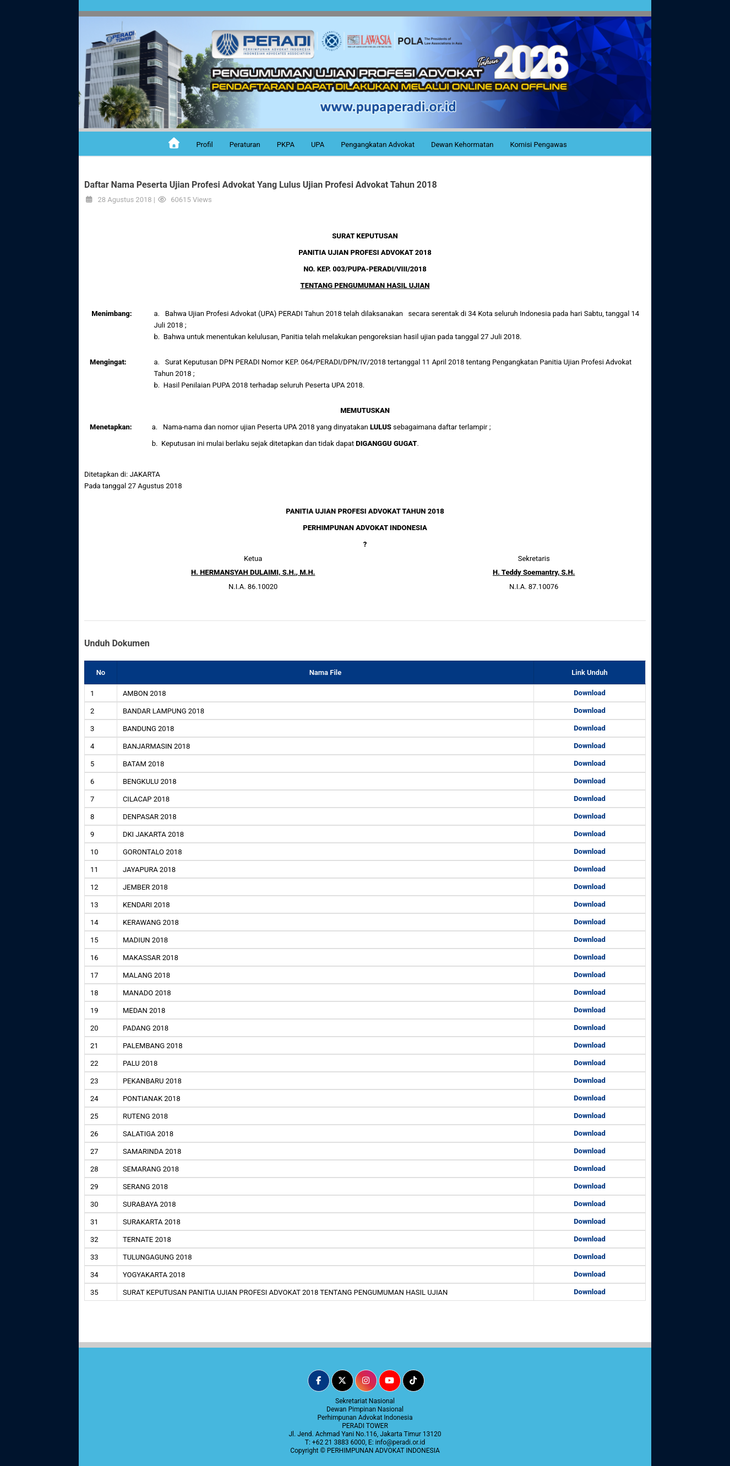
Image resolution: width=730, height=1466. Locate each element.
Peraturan (245, 144)
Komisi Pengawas (538, 144)
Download (590, 693)
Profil (204, 144)
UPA (317, 144)
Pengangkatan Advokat (378, 144)
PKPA (286, 144)
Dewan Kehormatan (462, 144)
